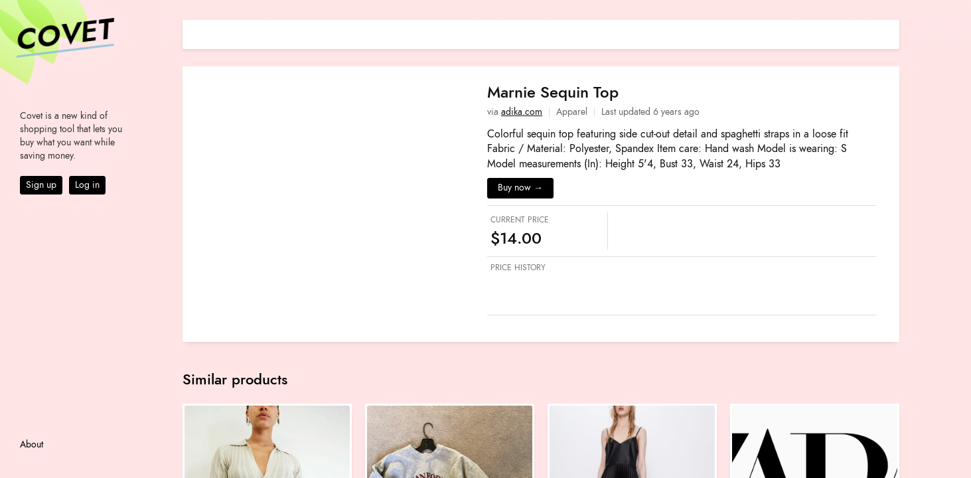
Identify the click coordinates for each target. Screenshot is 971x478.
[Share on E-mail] (889, 33)
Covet (63, 36)
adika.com (521, 112)
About (31, 444)
